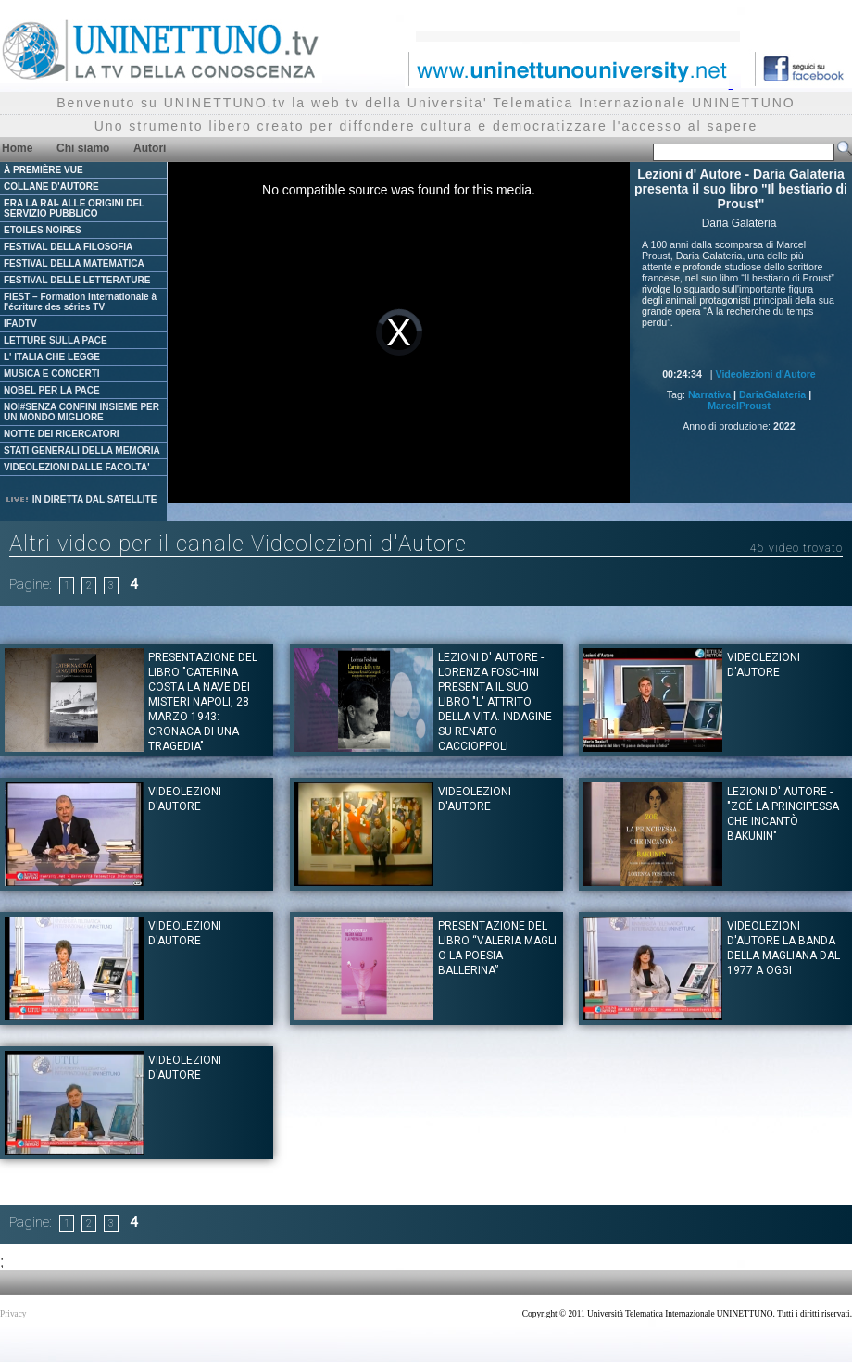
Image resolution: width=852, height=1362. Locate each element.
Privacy (13, 1313)
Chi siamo (82, 148)
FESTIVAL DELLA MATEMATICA (74, 263)
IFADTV (20, 324)
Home (17, 148)
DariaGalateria (772, 394)
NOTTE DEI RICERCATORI (61, 434)
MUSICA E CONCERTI (52, 374)
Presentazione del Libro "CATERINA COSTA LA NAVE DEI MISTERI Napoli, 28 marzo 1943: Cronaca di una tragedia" (202, 702)
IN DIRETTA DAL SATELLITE (81, 499)
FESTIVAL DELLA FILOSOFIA (68, 247)
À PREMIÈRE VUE (43, 170)
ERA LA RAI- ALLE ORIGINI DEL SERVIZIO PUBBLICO (74, 208)
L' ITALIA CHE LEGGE (52, 357)
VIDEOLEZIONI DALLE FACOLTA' (77, 467)
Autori (149, 148)
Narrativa (709, 394)
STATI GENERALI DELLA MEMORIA (82, 450)
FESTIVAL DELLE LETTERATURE (77, 280)
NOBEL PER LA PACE (52, 390)
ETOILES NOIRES (42, 230)
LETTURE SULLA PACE (55, 340)
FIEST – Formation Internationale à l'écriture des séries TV (80, 302)
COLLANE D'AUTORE (51, 186)
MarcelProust (739, 405)
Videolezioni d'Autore (765, 374)
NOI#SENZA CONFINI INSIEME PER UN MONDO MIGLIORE (81, 412)
